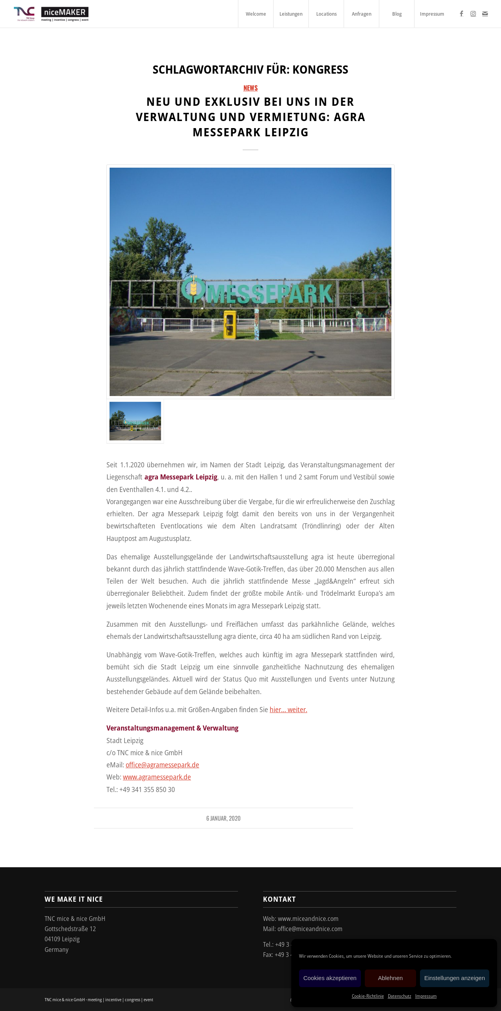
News (250, 87)
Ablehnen (390, 978)
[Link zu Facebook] (461, 13)
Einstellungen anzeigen (454, 978)
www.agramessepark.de (157, 776)
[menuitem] (255, 13)
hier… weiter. (288, 709)
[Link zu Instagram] (473, 13)
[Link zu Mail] (485, 13)
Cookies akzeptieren (330, 978)
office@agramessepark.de (162, 764)
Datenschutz (399, 996)
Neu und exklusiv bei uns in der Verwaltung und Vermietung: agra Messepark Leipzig (251, 116)
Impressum (426, 996)
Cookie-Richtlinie (368, 996)
